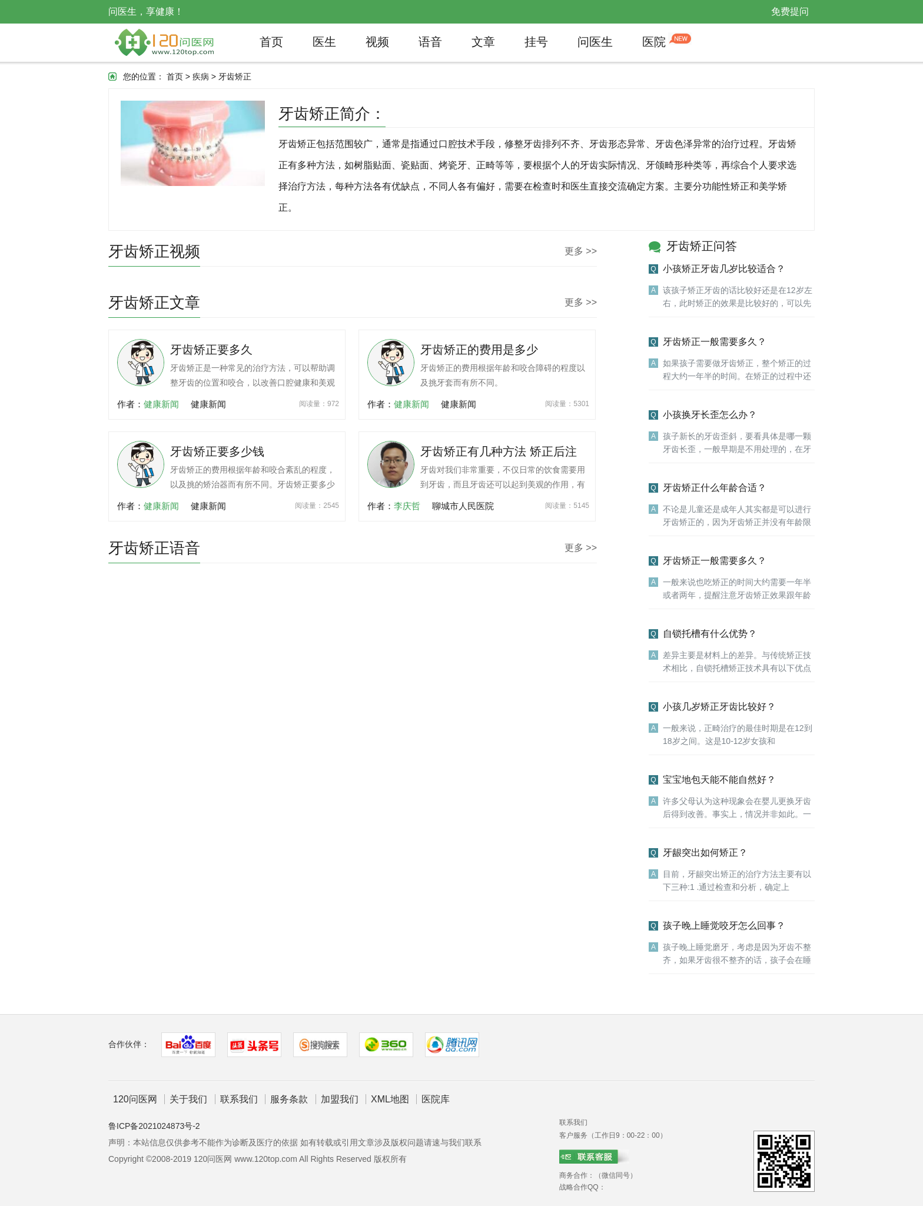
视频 (377, 41)
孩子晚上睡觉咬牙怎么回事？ (724, 926)
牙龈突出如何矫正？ (705, 853)
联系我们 (239, 1099)
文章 (483, 41)
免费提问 (790, 11)
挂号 (536, 41)
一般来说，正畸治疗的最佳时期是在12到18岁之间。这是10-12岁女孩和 (737, 734)
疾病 (200, 76)
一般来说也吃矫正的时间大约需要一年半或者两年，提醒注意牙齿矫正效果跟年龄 (737, 588)
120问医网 (135, 1099)
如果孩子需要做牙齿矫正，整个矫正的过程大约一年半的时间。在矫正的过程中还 (737, 369)
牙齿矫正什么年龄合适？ (714, 488)
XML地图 (390, 1099)
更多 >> (581, 251)
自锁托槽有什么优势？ (710, 634)
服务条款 (289, 1099)
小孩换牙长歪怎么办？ (710, 415)
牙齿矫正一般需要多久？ (714, 342)
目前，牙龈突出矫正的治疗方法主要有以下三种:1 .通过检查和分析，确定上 (737, 880)
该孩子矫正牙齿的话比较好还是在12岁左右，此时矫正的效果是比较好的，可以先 (737, 296)
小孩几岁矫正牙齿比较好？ (719, 707)
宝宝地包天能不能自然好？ (719, 780)
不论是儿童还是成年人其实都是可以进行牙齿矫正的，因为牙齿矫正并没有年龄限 (737, 515)
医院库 (435, 1099)
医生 (324, 41)
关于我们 (188, 1099)
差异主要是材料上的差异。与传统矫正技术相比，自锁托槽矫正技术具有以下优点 (737, 661)
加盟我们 (339, 1099)
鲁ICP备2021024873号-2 (154, 1126)
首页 (271, 41)
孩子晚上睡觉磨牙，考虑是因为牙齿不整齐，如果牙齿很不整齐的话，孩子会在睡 (737, 953)
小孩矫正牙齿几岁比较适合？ (724, 269)
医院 (654, 41)
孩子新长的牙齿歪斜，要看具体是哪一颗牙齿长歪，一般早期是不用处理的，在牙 (737, 442)
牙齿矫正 (234, 76)
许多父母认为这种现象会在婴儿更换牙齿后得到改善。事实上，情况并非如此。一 (737, 807)
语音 (430, 41)
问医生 (595, 41)
